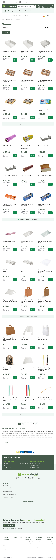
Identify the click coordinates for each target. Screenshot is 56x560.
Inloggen (39, 7)
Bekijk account (36, 467)
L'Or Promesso (17, 541)
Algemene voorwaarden (31, 557)
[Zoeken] (34, 6)
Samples (46, 2)
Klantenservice (9, 461)
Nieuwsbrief (41, 2)
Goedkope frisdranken (29, 541)
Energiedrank (27, 545)
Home (3, 19)
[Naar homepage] (5, 11)
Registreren (43, 7)
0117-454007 (5, 490)
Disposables (38, 541)
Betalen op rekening (49, 549)
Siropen (26, 547)
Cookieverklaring (49, 557)
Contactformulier (28, 511)
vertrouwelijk (10, 528)
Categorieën (13, 11)
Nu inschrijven (10, 525)
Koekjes (4, 545)
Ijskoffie (15, 543)
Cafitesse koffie (17, 539)
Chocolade (5, 543)
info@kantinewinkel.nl (7, 491)
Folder (50, 2)
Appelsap (27, 549)
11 (33, 423)
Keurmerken (28, 515)
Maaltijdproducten (39, 547)
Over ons (28, 503)
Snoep (4, 541)
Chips (4, 547)
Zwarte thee (16, 545)
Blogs (36, 2)
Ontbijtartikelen (39, 543)
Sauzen (37, 545)
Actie (25, 10)
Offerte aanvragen (50, 551)
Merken (30, 10)
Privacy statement (41, 557)
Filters (6, 32)
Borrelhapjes (5, 549)
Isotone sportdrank (28, 543)
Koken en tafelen (9, 19)
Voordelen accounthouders (50, 546)
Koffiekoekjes (16, 547)
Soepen (37, 549)
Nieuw (20, 10)
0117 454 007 (9, 467)
